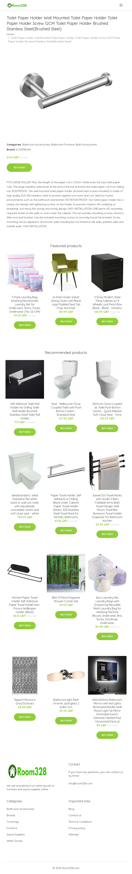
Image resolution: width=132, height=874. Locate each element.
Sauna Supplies (16, 834)
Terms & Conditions (80, 821)
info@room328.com (80, 783)
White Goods (14, 840)
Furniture (12, 828)
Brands (11, 815)
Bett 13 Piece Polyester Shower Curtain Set (66, 599)
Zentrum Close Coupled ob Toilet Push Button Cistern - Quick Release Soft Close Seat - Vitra (107, 409)
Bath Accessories (86, 144)
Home (10, 34)
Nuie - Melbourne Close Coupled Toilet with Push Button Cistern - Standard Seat (66, 409)
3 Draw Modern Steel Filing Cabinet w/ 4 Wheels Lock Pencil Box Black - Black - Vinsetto (107, 302)
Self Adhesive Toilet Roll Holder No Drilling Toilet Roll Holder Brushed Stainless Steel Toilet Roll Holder (25, 411)
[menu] (121, 5)
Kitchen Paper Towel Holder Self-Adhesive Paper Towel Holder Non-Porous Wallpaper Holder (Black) (24, 605)
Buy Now (19, 167)
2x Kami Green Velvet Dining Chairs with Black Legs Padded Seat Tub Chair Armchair (66, 302)
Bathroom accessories (36, 144)
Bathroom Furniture (63, 144)
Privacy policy (77, 828)
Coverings (13, 821)
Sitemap (73, 834)
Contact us (75, 815)
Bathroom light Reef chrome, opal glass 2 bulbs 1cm (66, 703)
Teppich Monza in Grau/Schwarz (25, 701)
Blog (71, 809)
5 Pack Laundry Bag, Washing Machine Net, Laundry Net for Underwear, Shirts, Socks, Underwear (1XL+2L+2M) (25, 304)
